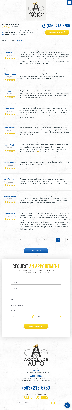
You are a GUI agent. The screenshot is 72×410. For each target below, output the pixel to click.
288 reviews (14, 27)
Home (4, 40)
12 (49, 239)
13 (53, 239)
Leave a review (36, 250)
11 (44, 239)
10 (39, 239)
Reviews (11, 40)
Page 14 (19, 40)
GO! (53, 403)
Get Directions (36, 397)
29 (67, 239)
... (25, 239)
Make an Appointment (56, 32)
